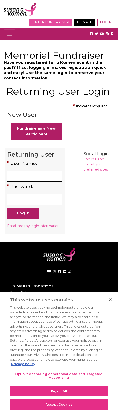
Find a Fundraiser (50, 22)
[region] (59, 352)
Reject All (59, 391)
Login (106, 22)
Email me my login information (33, 226)
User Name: (23, 163)
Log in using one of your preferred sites (96, 164)
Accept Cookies (59, 404)
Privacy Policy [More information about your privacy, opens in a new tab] (23, 364)
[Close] (110, 299)
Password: (21, 186)
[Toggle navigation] (9, 33)
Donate (84, 22)
